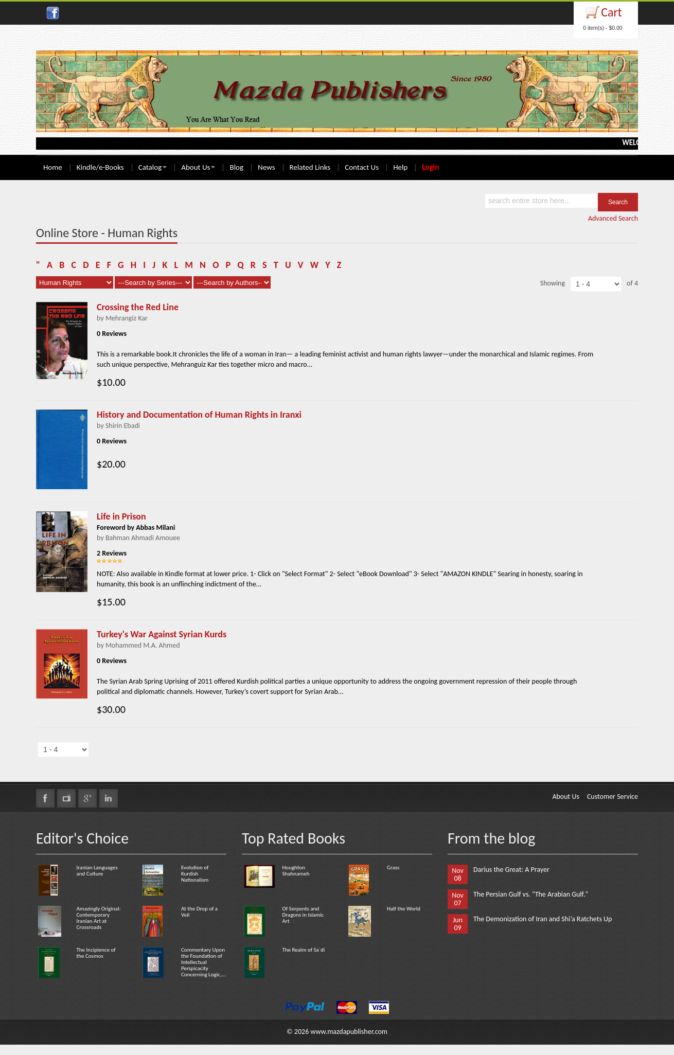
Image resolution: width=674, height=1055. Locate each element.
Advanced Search (613, 218)
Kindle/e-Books (100, 167)
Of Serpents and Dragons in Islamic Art (303, 914)
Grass (393, 867)
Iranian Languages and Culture (96, 870)
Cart (611, 12)
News (266, 167)
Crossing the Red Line (138, 307)
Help (400, 167)
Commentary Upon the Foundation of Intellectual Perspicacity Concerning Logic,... (203, 962)
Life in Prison (121, 516)
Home (52, 167)
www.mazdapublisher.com (348, 1031)
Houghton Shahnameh (295, 870)
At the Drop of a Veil (199, 911)
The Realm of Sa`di (303, 949)
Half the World (403, 908)
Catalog (152, 167)
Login (430, 167)
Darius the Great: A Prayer (511, 869)
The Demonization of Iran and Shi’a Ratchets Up (542, 919)
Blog (236, 167)
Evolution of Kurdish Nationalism (194, 873)
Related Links (310, 167)
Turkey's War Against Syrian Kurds (161, 634)
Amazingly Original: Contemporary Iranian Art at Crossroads (98, 918)
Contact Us (362, 167)
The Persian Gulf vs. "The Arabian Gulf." (530, 894)
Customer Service (612, 796)
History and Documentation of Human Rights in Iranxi (199, 414)
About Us (198, 167)
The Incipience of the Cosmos (95, 952)
